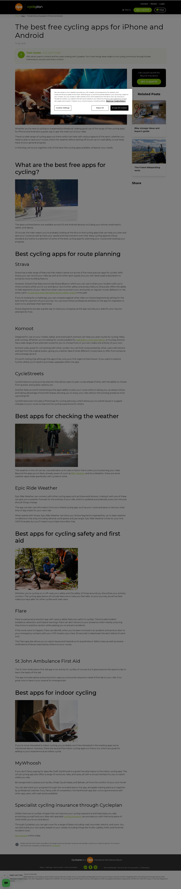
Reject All (100, 108)
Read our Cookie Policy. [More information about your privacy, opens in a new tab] (115, 101)
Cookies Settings (63, 108)
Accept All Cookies (119, 108)
